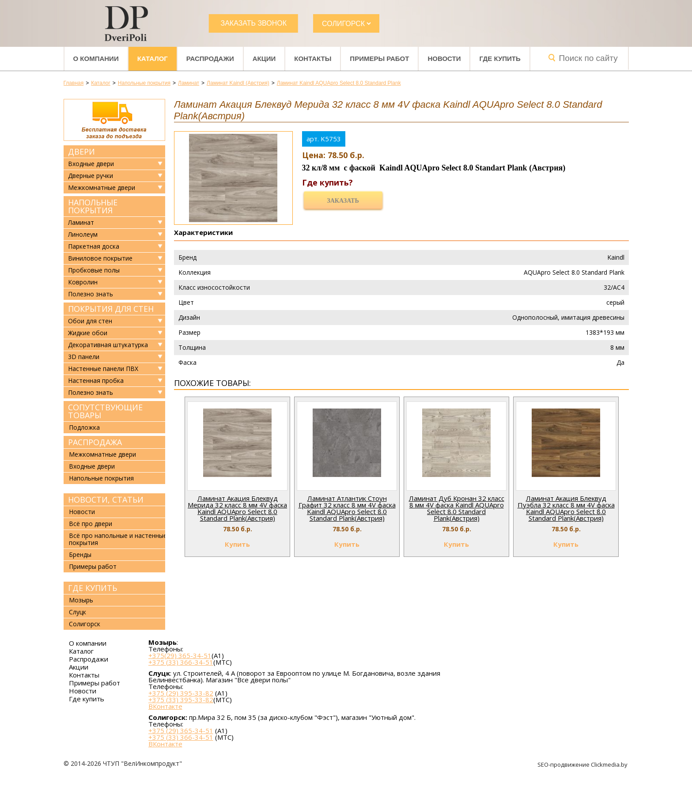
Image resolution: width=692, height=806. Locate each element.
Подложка (84, 427)
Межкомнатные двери (101, 187)
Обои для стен (90, 321)
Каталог (152, 58)
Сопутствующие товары (105, 411)
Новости (444, 58)
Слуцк (77, 612)
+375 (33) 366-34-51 (180, 662)
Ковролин (83, 282)
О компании (96, 58)
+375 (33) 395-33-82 (180, 699)
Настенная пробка (96, 380)
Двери (81, 151)
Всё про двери (90, 523)
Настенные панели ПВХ (103, 368)
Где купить (499, 58)
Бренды (80, 554)
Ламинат (81, 222)
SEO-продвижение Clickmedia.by (583, 764)
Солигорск (84, 624)
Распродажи (210, 58)
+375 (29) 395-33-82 (180, 693)
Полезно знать (90, 294)
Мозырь (81, 600)
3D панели (83, 356)
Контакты (312, 58)
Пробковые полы (94, 270)
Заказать (343, 200)
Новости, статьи (106, 499)
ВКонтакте (165, 706)
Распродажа (95, 442)
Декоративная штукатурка (108, 344)
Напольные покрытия (92, 206)
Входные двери (91, 163)
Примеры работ (379, 58)
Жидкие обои (87, 333)
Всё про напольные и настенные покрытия (118, 539)
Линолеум (83, 234)
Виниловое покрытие (100, 258)
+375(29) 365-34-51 (180, 655)
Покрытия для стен (111, 308)
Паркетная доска (93, 246)
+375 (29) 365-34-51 (180, 730)
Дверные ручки (90, 175)
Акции (264, 58)
